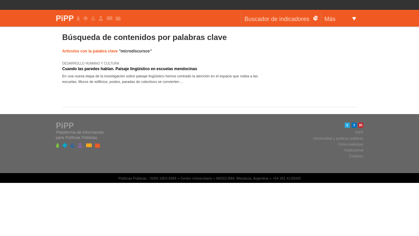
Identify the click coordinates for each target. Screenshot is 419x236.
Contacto (356, 156)
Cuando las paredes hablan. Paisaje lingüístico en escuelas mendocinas (129, 69)
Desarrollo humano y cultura (90, 63)
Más (330, 19)
